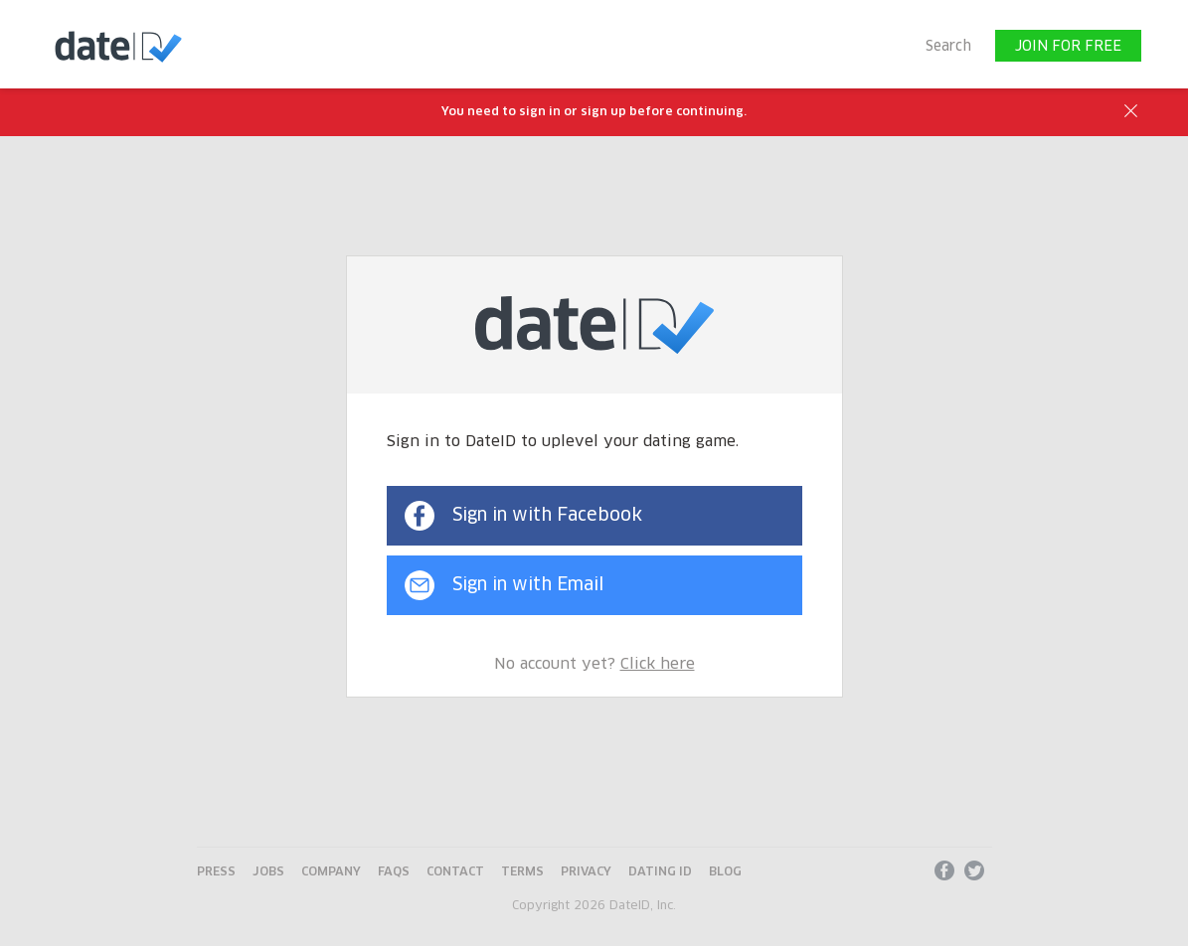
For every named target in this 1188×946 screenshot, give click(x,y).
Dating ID (660, 872)
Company (331, 872)
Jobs (268, 872)
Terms (522, 872)
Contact (455, 872)
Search (948, 47)
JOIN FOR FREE (1068, 47)
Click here (657, 664)
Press (216, 872)
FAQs (394, 872)
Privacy (586, 872)
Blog (725, 872)
